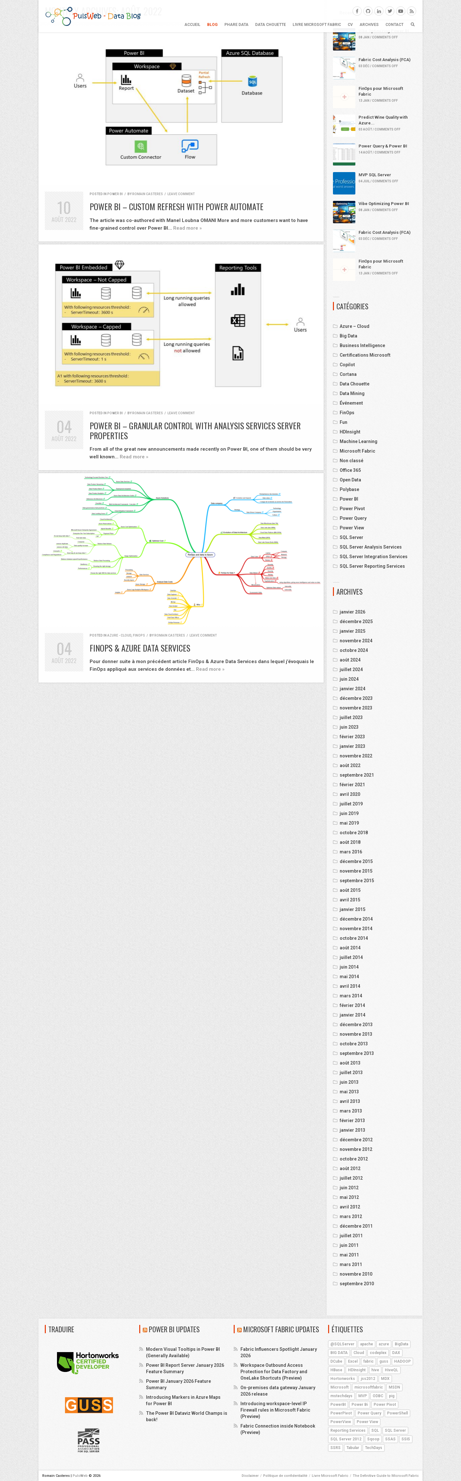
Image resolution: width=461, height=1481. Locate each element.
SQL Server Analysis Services (371, 547)
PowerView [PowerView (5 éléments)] (340, 1422)
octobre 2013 (354, 1043)
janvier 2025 (352, 631)
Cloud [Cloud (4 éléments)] (358, 1352)
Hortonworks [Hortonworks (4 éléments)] (342, 1378)
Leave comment (181, 194)
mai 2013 (349, 1091)
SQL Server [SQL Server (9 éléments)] (395, 1430)
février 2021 (352, 784)
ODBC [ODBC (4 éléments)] (378, 1396)
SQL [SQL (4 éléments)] (375, 1430)
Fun (343, 422)
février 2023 (352, 736)
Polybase (349, 489)
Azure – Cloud (354, 326)
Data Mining (352, 393)
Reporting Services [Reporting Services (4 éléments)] (348, 1430)
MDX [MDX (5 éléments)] (385, 1378)
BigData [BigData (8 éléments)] (401, 1344)
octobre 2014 (354, 938)
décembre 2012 (356, 1139)
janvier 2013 (352, 1130)
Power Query (353, 518)
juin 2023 (349, 727)
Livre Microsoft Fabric (317, 24)
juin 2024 (349, 679)
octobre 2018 (354, 832)
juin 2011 (349, 1245)
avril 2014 (350, 986)
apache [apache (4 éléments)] (366, 1344)
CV (350, 24)
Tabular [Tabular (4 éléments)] (352, 1447)
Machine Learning (358, 441)
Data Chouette (270, 24)
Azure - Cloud (119, 635)
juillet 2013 (351, 1072)
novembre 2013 (356, 1034)
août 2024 (350, 659)
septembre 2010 (357, 1283)
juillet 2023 (351, 717)
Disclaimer (250, 1476)
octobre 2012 (354, 1158)
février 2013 (352, 1120)
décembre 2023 (356, 698)
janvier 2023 (352, 746)
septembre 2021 (357, 775)
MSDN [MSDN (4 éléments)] (394, 1387)
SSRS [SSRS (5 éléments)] (335, 1447)
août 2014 (350, 947)
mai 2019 (349, 823)
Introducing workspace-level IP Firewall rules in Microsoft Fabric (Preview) (275, 1410)
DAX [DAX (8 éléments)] (396, 1352)
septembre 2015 (357, 880)
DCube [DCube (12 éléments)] (336, 1361)
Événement (351, 403)
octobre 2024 (354, 650)
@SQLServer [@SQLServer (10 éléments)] (342, 1344)
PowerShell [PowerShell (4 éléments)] (397, 1413)
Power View (352, 527)
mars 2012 (351, 1216)
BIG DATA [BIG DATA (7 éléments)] (339, 1352)
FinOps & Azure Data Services (140, 648)
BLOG (212, 24)
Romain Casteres (147, 194)
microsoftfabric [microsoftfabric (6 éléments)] (368, 1387)
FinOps (139, 635)
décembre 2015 (356, 861)
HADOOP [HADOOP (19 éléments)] (402, 1361)
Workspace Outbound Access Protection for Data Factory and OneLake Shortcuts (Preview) (273, 1372)
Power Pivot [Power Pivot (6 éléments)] (385, 1404)
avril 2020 (350, 794)
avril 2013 (350, 1101)
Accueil (192, 24)
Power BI (115, 194)
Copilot (347, 364)
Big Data (348, 335)
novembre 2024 (356, 640)
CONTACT (394, 24)
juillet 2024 (351, 669)
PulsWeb (80, 1476)
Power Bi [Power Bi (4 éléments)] (360, 1404)
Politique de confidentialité (285, 1476)
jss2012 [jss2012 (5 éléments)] (368, 1378)
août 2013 (350, 1062)
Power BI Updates (174, 1329)
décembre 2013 (356, 1024)
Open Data (350, 479)
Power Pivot (352, 508)
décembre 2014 (356, 919)
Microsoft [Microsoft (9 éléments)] (339, 1387)
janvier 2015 (352, 909)
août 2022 (350, 765)
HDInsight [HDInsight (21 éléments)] (357, 1370)
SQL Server (351, 537)
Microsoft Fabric (357, 451)
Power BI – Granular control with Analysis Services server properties (195, 430)
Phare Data (236, 24)
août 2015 (350, 890)
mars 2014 (351, 995)
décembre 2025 (356, 621)
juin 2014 (349, 967)
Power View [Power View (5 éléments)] (367, 1422)
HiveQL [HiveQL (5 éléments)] (391, 1370)
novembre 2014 (356, 928)
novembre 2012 (356, 1149)
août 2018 (350, 842)
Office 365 (350, 470)
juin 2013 (349, 1082)
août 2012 (350, 1168)
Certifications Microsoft (365, 355)
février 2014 (352, 1005)
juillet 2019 (351, 803)
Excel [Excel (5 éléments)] (353, 1361)
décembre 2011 (356, 1226)
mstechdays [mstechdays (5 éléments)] (341, 1396)
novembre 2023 (356, 707)
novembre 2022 (356, 755)
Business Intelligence (362, 345)
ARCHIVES (369, 24)
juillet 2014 (351, 957)
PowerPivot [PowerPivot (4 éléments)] (341, 1413)
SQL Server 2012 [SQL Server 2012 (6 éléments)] (345, 1439)
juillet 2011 (351, 1235)
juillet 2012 (351, 1178)
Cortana (348, 374)
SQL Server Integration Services (374, 556)
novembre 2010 (356, 1274)
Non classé (351, 460)
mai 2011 (349, 1254)
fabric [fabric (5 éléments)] (368, 1361)
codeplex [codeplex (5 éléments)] (378, 1352)
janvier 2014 (352, 1015)
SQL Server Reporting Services (372, 566)
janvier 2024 (352, 688)
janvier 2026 (352, 611)
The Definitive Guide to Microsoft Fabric (386, 1476)
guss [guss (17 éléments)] (383, 1361)
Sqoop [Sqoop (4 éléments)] (373, 1439)
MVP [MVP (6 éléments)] (362, 1396)
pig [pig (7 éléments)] (391, 1396)
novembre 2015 (356, 871)
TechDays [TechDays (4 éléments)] (373, 1447)
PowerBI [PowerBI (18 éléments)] (338, 1404)
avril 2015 (350, 899)
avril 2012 (350, 1206)
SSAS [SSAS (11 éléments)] (390, 1439)
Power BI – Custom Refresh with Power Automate (176, 206)
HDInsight (350, 431)
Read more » (187, 228)
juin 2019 (349, 813)
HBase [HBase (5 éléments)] (336, 1370)
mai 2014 (349, 976)
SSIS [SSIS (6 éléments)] (405, 1439)
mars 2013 (351, 1110)
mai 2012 (349, 1197)
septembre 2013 (357, 1053)
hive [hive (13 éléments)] (375, 1370)
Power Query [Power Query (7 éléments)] (369, 1413)
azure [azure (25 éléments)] (384, 1344)
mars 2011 (351, 1264)
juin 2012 (349, 1187)
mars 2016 (351, 851)
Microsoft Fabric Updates (281, 1329)
